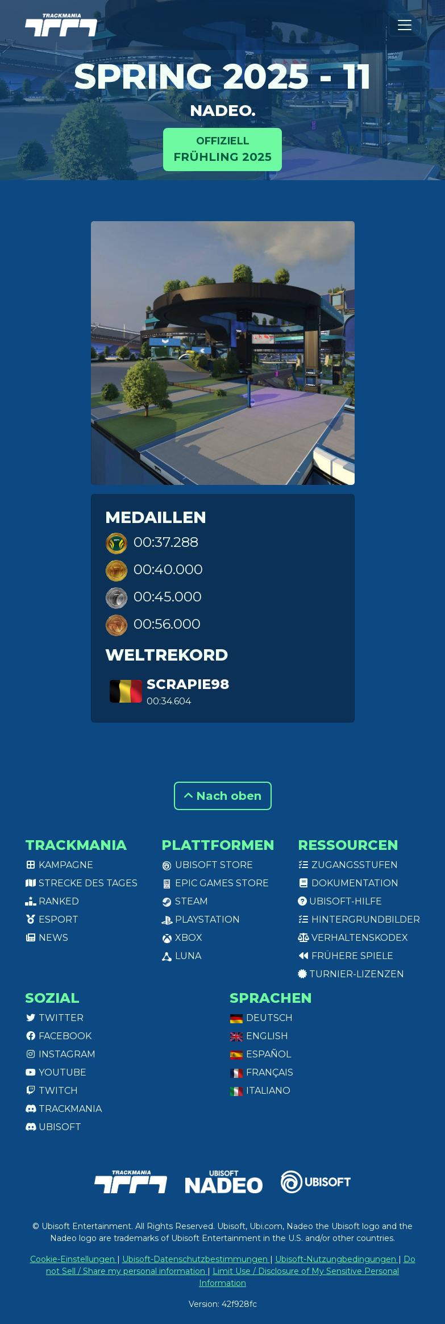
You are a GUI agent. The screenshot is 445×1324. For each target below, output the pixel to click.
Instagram (60, 1054)
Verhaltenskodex (353, 937)
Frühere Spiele (345, 956)
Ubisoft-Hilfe (340, 901)
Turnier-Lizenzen (351, 974)
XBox (181, 937)
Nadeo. (223, 110)
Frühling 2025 (222, 149)
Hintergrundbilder (359, 919)
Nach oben (222, 796)
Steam (184, 901)
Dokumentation (348, 883)
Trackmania (63, 1108)
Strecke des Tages (81, 883)
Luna (181, 956)
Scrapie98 (188, 684)
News (46, 937)
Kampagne (59, 865)
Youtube (55, 1072)
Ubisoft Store (207, 865)
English (259, 1036)
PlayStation (200, 919)
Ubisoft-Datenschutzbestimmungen (196, 1259)
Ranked (52, 901)
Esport (51, 919)
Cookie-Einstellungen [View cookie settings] (73, 1259)
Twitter (54, 1017)
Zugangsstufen (348, 865)
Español (260, 1054)
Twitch (51, 1090)
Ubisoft (53, 1127)
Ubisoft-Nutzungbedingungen (336, 1259)
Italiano (260, 1090)
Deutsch (261, 1017)
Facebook (58, 1036)
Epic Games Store (215, 883)
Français (261, 1072)
